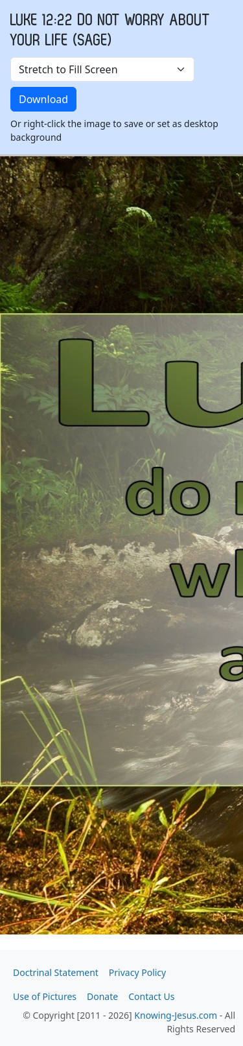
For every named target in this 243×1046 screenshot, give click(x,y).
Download (43, 99)
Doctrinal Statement (55, 972)
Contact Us (151, 996)
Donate (102, 996)
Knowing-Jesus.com (175, 1015)
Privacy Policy (137, 972)
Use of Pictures (44, 996)
